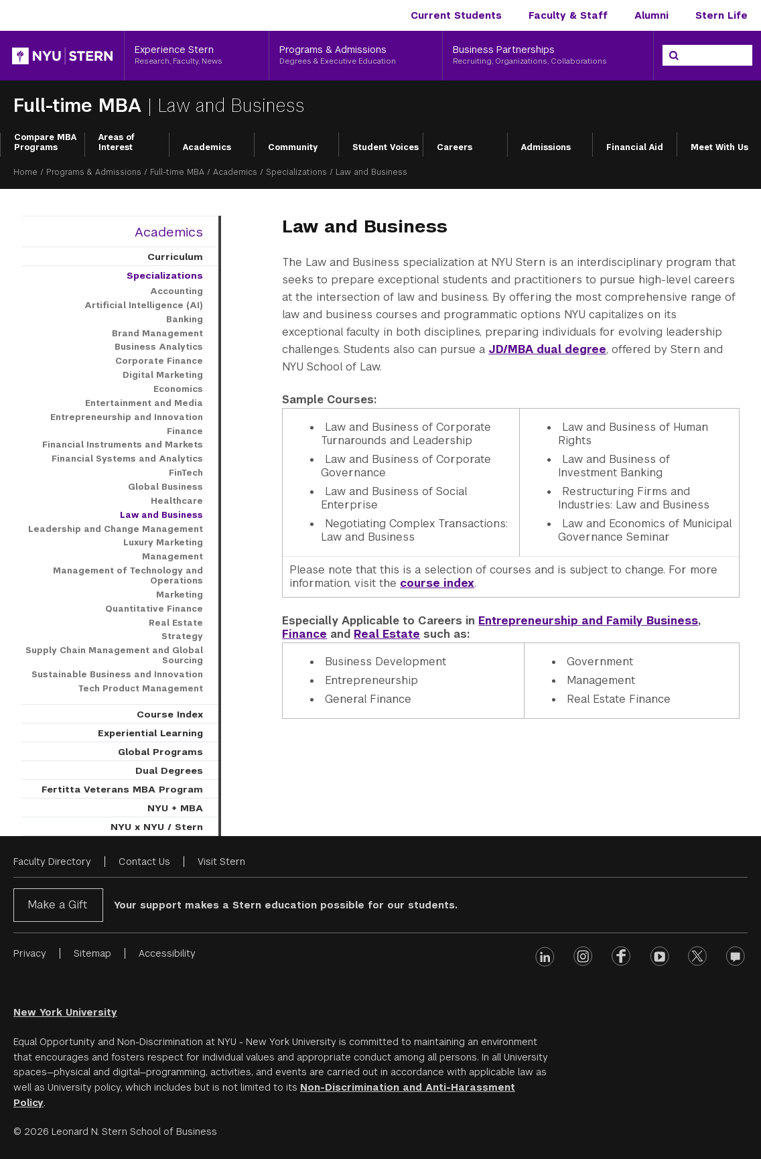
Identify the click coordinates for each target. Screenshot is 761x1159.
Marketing (179, 595)
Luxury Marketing (163, 542)
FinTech (186, 473)
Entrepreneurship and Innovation (126, 417)
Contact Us (144, 862)
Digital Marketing (163, 375)
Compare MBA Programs (45, 143)
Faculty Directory (52, 862)
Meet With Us (719, 147)
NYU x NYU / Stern (157, 827)
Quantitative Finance (154, 609)
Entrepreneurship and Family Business (588, 621)
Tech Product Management (140, 688)
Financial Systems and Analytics (127, 459)
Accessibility (167, 953)
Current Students (456, 15)
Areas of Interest (116, 143)
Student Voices (385, 147)
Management (172, 556)
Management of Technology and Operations (128, 575)
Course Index (170, 714)
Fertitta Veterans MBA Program (122, 789)
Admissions (546, 147)
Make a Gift (57, 905)
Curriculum (175, 257)
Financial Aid (634, 147)
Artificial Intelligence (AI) (143, 305)
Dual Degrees (169, 770)
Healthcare (177, 501)
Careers (454, 147)
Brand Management (157, 333)
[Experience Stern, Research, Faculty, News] (197, 55)
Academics (207, 147)
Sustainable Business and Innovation (117, 674)
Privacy (29, 953)
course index (437, 583)
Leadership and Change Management (115, 529)
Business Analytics (159, 347)
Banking (184, 319)
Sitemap (92, 953)
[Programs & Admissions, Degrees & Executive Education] (355, 55)
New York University (65, 1012)
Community (293, 147)
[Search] (674, 55)
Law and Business (161, 515)
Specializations (296, 172)
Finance (304, 634)
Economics (178, 389)
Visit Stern (221, 862)
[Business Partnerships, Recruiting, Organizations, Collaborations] (548, 55)
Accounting (176, 291)
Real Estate (387, 634)
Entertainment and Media (144, 403)
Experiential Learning (150, 733)
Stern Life (721, 15)
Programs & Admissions (93, 172)
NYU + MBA (175, 808)
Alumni (651, 15)
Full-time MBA (80, 105)
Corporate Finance (159, 361)
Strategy (182, 636)
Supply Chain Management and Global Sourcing (114, 655)
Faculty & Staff (568, 15)
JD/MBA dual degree (547, 349)
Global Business (165, 487)
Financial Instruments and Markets (122, 444)
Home (25, 172)
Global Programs (160, 752)
